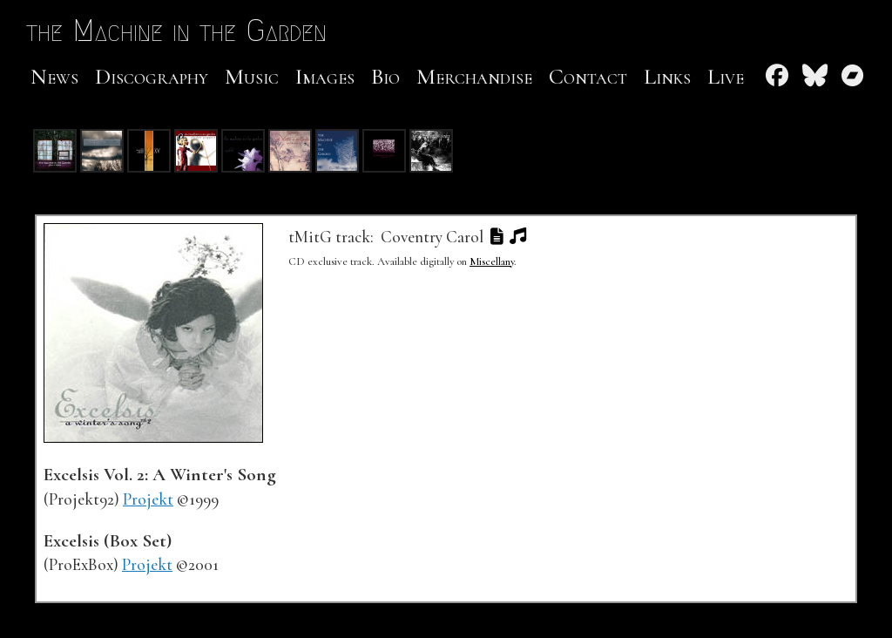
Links (667, 76)
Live (725, 76)
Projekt (148, 499)
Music (252, 76)
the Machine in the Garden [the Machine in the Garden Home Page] (195, 29)
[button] (496, 237)
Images (325, 76)
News (54, 76)
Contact (588, 76)
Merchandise (474, 76)
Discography (151, 76)
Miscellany (492, 261)
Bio (385, 76)
